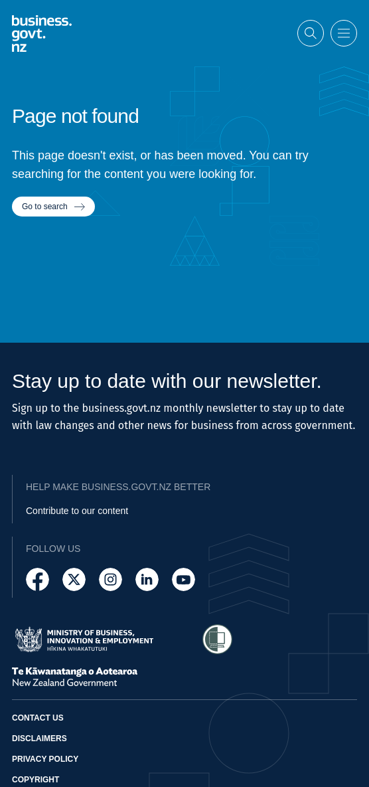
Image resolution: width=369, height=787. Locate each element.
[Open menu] (344, 33)
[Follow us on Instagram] (110, 579)
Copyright (35, 779)
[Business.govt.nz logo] (42, 33)
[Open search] (310, 33)
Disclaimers (39, 738)
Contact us (38, 718)
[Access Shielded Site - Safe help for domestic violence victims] (217, 639)
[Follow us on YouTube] (183, 579)
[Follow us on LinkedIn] (147, 579)
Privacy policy (45, 759)
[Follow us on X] (74, 579)
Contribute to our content (77, 510)
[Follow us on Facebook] (37, 579)
